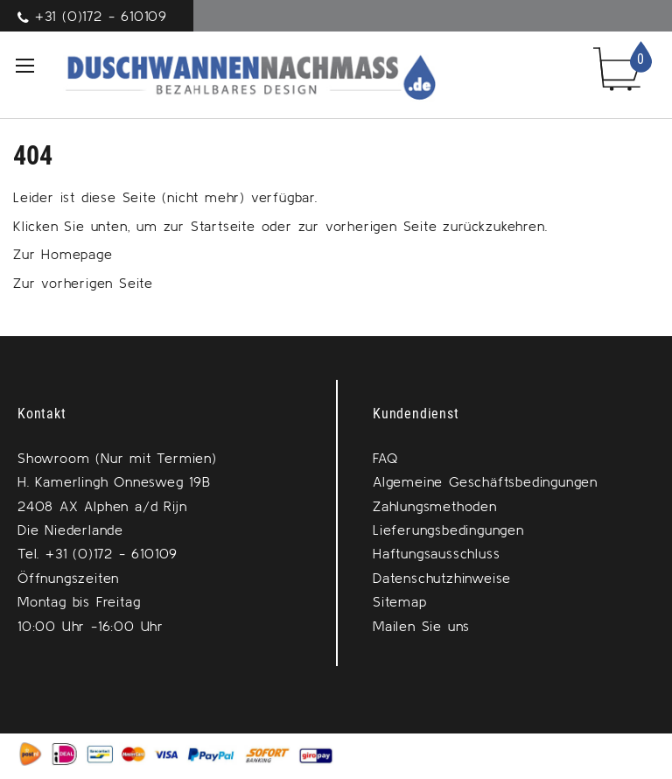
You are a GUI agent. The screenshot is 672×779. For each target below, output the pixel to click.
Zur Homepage (63, 254)
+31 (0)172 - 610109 (101, 16)
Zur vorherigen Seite (83, 283)
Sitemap (400, 601)
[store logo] (230, 74)
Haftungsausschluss (436, 553)
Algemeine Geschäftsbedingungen (485, 481)
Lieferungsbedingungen (448, 529)
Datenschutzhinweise (442, 578)
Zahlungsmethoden (435, 506)
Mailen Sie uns (421, 626)
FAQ (385, 458)
